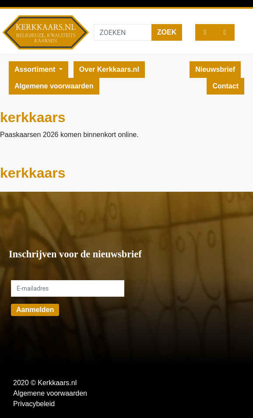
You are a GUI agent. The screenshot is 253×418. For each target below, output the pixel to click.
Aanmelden (35, 309)
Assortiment (35, 69)
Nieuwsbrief (215, 69)
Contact (225, 86)
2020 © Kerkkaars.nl (45, 382)
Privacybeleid (34, 403)
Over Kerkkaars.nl (109, 69)
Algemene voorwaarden (54, 86)
